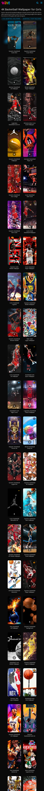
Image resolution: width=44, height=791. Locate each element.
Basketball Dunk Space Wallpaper (29, 375)
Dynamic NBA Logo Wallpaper (14, 699)
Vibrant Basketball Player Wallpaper (30, 87)
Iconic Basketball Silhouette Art (14, 519)
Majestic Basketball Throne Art (14, 447)
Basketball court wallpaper (32, 19)
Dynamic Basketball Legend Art (14, 483)
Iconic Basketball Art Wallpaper (14, 375)
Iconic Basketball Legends (14, 303)
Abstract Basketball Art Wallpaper (14, 87)
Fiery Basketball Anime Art (14, 771)
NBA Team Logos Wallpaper (29, 339)
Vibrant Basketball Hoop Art (30, 447)
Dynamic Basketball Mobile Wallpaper (29, 303)
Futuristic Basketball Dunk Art (29, 735)
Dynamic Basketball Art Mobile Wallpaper (14, 555)
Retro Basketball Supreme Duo (29, 771)
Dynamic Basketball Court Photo (29, 52)
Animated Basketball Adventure (14, 591)
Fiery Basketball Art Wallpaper (14, 627)
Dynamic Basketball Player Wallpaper (29, 591)
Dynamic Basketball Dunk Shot (14, 52)
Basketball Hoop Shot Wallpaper (29, 699)
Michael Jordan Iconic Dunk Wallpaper (30, 123)
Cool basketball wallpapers (11, 19)
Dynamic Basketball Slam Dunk (14, 231)
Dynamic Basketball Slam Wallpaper (29, 519)
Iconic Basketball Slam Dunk (29, 195)
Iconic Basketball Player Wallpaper (29, 267)
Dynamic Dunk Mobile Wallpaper (14, 267)
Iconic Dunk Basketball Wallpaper (30, 231)
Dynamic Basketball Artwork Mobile (14, 339)
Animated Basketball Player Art (29, 159)
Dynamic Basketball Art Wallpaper (29, 483)
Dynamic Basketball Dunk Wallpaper (29, 555)
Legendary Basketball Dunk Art (14, 123)
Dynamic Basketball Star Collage (14, 195)
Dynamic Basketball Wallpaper (14, 159)
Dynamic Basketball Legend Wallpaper (29, 663)
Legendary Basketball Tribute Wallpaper (30, 411)
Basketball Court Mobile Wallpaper (14, 663)
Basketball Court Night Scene (14, 411)
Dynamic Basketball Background (29, 627)
